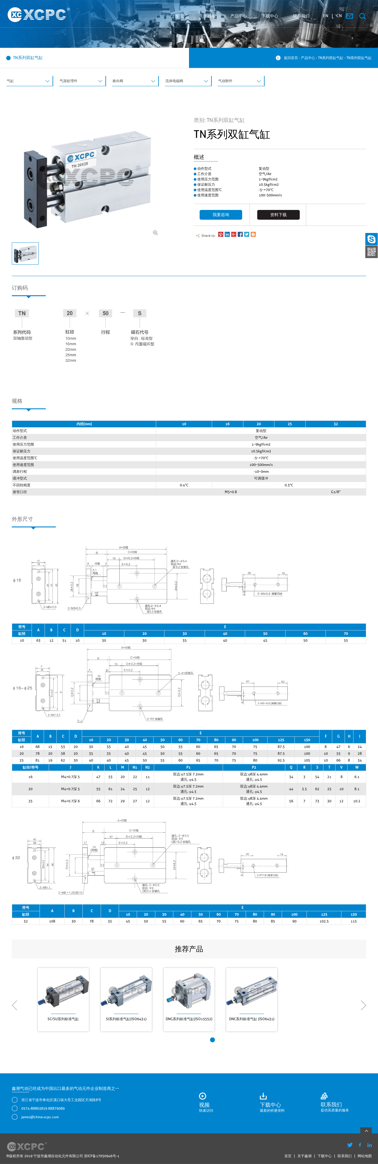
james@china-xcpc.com (40, 1117)
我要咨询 (221, 214)
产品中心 (238, 16)
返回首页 (291, 58)
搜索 (362, 16)
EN (325, 15)
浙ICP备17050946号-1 (101, 1156)
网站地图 (365, 1156)
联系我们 (301, 16)
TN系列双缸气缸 (330, 58)
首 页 (179, 16)
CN (339, 15)
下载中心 (270, 16)
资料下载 (278, 214)
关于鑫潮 (207, 16)
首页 (287, 1156)
